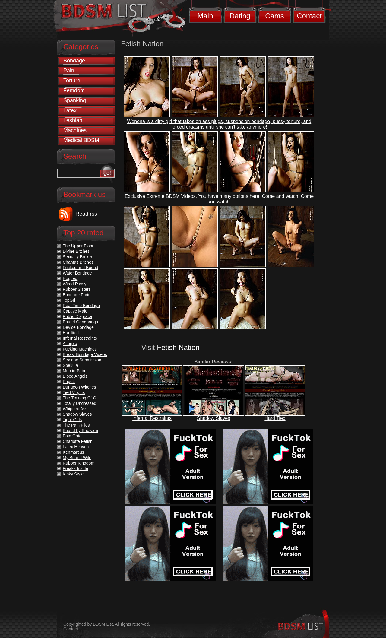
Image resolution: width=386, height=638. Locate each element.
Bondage (74, 61)
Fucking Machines (80, 349)
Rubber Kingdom (78, 463)
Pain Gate (72, 435)
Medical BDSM (81, 140)
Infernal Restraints (152, 418)
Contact (309, 16)
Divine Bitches (76, 251)
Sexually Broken (78, 256)
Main (205, 16)
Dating (239, 16)
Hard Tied (274, 418)
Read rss (86, 214)
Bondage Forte (77, 294)
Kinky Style (73, 473)
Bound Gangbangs (80, 321)
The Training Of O (79, 397)
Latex (70, 110)
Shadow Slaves (213, 418)
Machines (75, 130)
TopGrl (69, 300)
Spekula (70, 365)
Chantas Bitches (78, 262)
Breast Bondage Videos (85, 354)
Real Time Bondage (81, 305)
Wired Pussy (75, 283)
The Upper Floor (78, 245)
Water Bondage (77, 273)
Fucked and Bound (80, 267)
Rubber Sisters (77, 289)
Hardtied (71, 332)
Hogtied (70, 278)
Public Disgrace (77, 316)
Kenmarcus (73, 452)
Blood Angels (75, 376)
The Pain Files (76, 425)
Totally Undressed (79, 403)
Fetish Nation (178, 347)
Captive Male (75, 311)
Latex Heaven (76, 446)
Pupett (69, 381)
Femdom (74, 90)
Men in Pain (74, 370)
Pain (68, 71)
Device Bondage (78, 327)
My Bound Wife (77, 457)
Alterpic (70, 343)
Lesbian (72, 120)
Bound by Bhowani (80, 430)
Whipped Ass (75, 408)
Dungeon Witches (79, 387)
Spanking (74, 100)
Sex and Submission (82, 359)
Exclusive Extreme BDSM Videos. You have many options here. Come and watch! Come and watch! (219, 199)
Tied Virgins (74, 392)
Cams (274, 16)
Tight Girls (72, 419)
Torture (71, 81)
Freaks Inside (75, 468)
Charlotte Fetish (78, 441)
